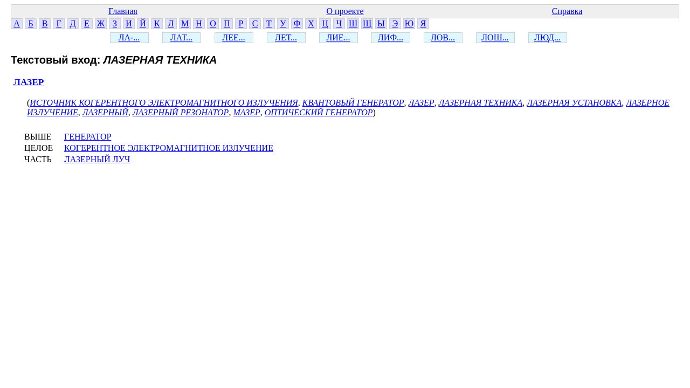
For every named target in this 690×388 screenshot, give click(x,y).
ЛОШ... (495, 37)
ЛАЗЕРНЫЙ (105, 112)
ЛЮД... (547, 37)
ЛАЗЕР (28, 82)
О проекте (344, 11)
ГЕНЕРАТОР (87, 136)
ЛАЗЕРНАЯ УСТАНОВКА (574, 102)
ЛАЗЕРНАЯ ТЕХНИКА (480, 102)
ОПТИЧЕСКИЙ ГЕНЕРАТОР (319, 112)
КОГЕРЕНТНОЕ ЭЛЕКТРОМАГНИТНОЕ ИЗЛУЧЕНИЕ (168, 148)
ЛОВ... (443, 37)
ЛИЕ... (338, 37)
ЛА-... (129, 37)
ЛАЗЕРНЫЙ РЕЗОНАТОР (181, 112)
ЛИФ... (390, 37)
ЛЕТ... (286, 37)
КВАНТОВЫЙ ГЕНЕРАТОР (353, 102)
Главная (122, 11)
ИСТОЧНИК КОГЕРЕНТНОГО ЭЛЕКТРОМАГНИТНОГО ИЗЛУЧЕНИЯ (164, 102)
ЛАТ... (181, 37)
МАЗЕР (246, 112)
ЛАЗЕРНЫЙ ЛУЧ (97, 159)
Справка (567, 11)
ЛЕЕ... (233, 37)
